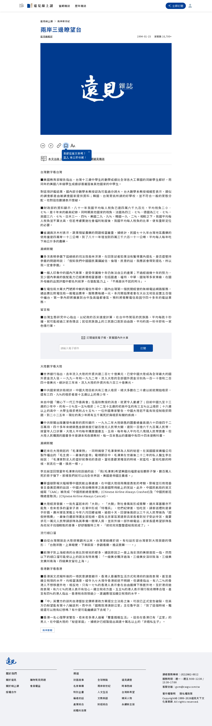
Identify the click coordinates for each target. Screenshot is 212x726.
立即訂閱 (175, 6)
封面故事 (78, 679)
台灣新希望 (128, 692)
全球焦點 (103, 679)
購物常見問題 (38, 679)
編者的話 (78, 698)
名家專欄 (78, 686)
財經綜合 (103, 704)
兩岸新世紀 (63, 21)
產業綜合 (78, 704)
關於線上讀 (12, 686)
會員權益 (35, 686)
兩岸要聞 (47, 630)
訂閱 (143, 348)
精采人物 (127, 698)
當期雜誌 (64, 6)
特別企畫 (78, 692)
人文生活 (103, 692)
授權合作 (11, 692)
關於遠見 (11, 679)
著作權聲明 (169, 693)
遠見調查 (127, 679)
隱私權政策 (186, 693)
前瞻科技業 (79, 710)
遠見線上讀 (48, 21)
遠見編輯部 (46, 36)
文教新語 (103, 698)
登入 (66, 157)
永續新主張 (128, 704)
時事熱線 (127, 686)
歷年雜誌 (80, 6)
